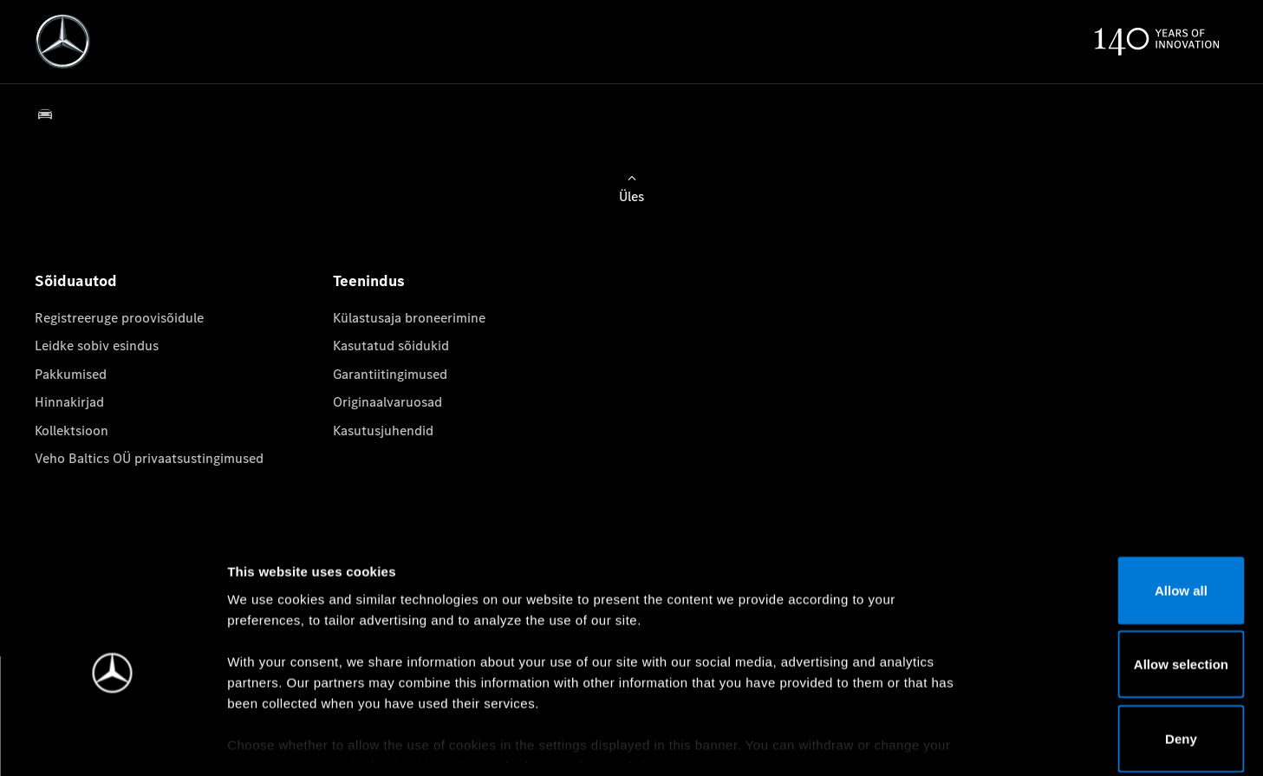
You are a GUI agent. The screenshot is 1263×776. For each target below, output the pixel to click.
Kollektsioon (71, 430)
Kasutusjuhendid (383, 430)
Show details (909, 741)
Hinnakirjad (69, 402)
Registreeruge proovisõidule (119, 318)
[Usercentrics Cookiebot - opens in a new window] (112, 742)
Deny (1119, 653)
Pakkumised (71, 374)
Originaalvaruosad (387, 402)
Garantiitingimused (390, 374)
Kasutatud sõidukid (391, 345)
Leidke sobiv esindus (97, 345)
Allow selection (1118, 579)
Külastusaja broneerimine (409, 318)
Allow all (1118, 505)
